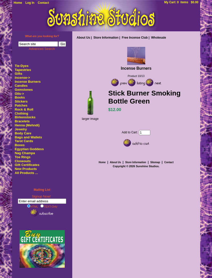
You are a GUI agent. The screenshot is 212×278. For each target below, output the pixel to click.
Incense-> (22, 77)
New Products (26, 169)
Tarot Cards (24, 141)
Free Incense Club (135, 37)
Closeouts (23, 161)
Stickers (21, 101)
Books (20, 97)
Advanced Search (42, 49)
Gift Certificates (27, 165)
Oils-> (19, 94)
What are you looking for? (42, 36)
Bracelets (22, 121)
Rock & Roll (24, 109)
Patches (21, 105)
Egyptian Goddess (29, 149)
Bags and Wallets (28, 137)
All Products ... (26, 173)
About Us (83, 37)
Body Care (23, 133)
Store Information (105, 37)
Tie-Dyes (22, 66)
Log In (29, 3)
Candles (21, 85)
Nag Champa (25, 153)
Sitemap (155, 162)
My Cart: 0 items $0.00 (181, 2)
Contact (43, 3)
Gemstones (24, 89)
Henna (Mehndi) (27, 125)
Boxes (20, 145)
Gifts (18, 73)
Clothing (21, 113)
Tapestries (23, 70)
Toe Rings (23, 157)
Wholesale (158, 37)
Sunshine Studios (147, 166)
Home (18, 3)
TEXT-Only (48, 206)
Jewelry (21, 129)
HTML (32, 206)
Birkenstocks (25, 117)
